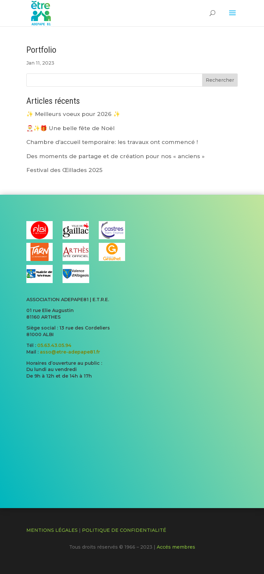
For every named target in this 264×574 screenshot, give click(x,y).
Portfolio (41, 50)
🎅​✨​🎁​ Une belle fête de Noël (70, 128)
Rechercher (220, 80)
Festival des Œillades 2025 (64, 170)
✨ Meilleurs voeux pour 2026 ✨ (73, 114)
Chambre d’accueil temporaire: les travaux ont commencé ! (112, 142)
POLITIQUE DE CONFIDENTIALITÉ (124, 530)
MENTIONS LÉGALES (52, 530)
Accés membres (176, 547)
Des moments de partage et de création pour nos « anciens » (115, 156)
